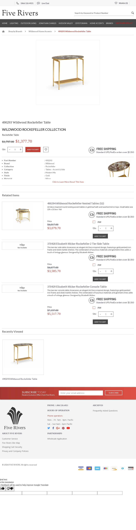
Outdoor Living (28, 23)
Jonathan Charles (47, 23)
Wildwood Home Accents (40, 31)
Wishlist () (121, 3)
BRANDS (109, 23)
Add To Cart (100, 236)
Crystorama (81, 23)
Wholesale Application (57, 438)
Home (4, 23)
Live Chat (43, 3)
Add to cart (33, 149)
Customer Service (124, 23)
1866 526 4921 (24, 3)
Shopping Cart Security (12, 447)
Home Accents (97, 23)
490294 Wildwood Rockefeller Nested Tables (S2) (75, 203)
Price (49, 221)
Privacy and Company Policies (15, 451)
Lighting (14, 23)
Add (99, 222)
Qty (3, 149)
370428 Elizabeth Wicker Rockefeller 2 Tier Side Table (78, 243)
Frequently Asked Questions (105, 410)
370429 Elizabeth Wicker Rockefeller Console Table (77, 286)
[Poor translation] (10, 488)
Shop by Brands (15, 31)
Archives (98, 405)
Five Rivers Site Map (11, 443)
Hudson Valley (66, 23)
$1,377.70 (24, 141)
